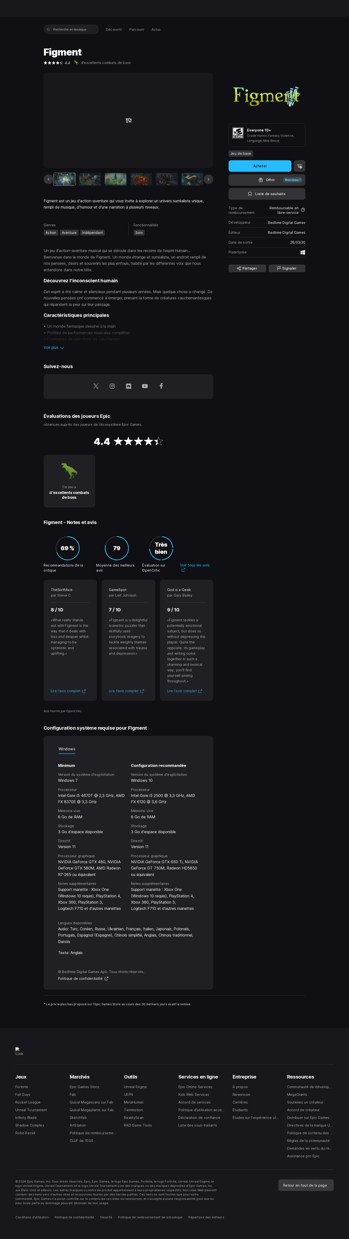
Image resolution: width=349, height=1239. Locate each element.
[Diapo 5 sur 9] (167, 179)
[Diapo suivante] (208, 179)
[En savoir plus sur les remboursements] (303, 210)
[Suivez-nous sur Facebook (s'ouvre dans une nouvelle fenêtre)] (161, 386)
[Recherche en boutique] (48, 29)
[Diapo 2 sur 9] (90, 179)
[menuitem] (114, 29)
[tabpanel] (128, 833)
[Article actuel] (64, 179)
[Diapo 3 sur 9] (116, 179)
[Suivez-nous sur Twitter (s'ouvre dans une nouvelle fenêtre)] (96, 386)
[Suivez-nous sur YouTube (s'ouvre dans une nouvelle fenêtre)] (145, 386)
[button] (128, 347)
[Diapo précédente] (48, 179)
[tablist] (128, 749)
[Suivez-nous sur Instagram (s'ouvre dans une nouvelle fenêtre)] (112, 386)
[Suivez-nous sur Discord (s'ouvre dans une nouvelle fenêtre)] (128, 386)
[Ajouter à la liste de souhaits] (267, 194)
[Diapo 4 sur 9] (141, 179)
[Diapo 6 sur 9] (192, 179)
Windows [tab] (67, 748)
